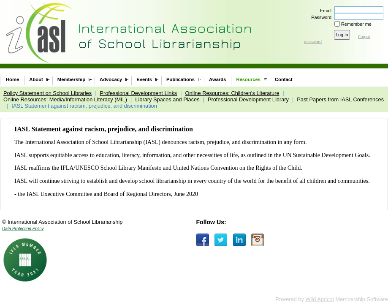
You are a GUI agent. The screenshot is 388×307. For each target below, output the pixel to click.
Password (319, 17)
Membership (71, 79)
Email (324, 10)
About (36, 79)
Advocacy (111, 79)
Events (144, 79)
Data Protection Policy (22, 228)
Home (12, 79)
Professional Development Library (248, 99)
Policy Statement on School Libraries (47, 93)
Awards (217, 79)
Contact (284, 79)
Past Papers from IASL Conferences (340, 99)
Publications (180, 79)
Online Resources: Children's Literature (232, 93)
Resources (248, 79)
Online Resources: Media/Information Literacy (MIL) (65, 99)
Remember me (356, 24)
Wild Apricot (319, 299)
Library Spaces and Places (167, 99)
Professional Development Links (138, 93)
